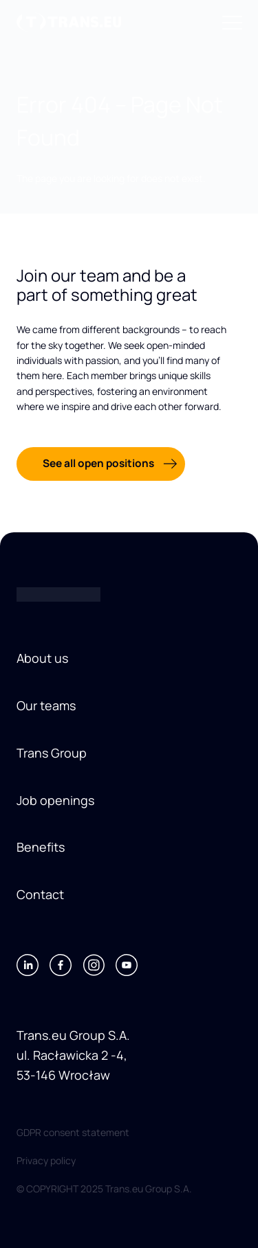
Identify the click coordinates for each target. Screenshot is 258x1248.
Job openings (55, 800)
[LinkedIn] (28, 965)
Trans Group (52, 753)
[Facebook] (61, 965)
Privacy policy (46, 1160)
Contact (40, 894)
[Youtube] (127, 965)
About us (42, 658)
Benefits (41, 847)
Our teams (46, 705)
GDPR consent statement (73, 1132)
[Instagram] (94, 965)
